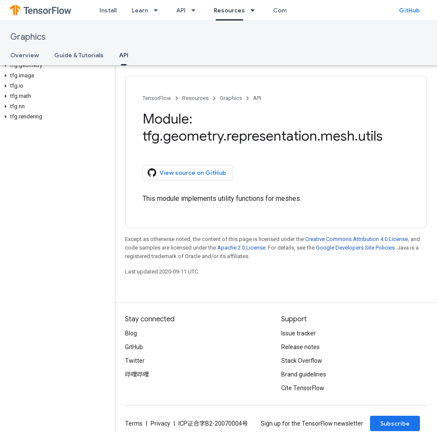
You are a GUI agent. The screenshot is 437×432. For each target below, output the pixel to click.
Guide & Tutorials (79, 55)
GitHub (409, 10)
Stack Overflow (301, 360)
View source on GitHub (187, 172)
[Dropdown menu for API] (196, 10)
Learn (140, 10)
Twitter (135, 360)
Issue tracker (298, 333)
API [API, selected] (123, 55)
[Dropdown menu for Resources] (255, 10)
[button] (55, 65)
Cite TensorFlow (302, 388)
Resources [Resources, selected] (229, 10)
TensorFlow (157, 98)
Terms (134, 423)
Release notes (300, 347)
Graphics (28, 37)
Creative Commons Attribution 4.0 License (356, 239)
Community (289, 10)
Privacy (160, 423)
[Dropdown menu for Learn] (158, 10)
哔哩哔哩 (137, 374)
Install (108, 10)
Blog (131, 333)
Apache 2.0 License (241, 247)
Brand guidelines (303, 374)
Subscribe (395, 423)
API (181, 10)
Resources (195, 98)
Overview (24, 55)
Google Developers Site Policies (355, 247)
